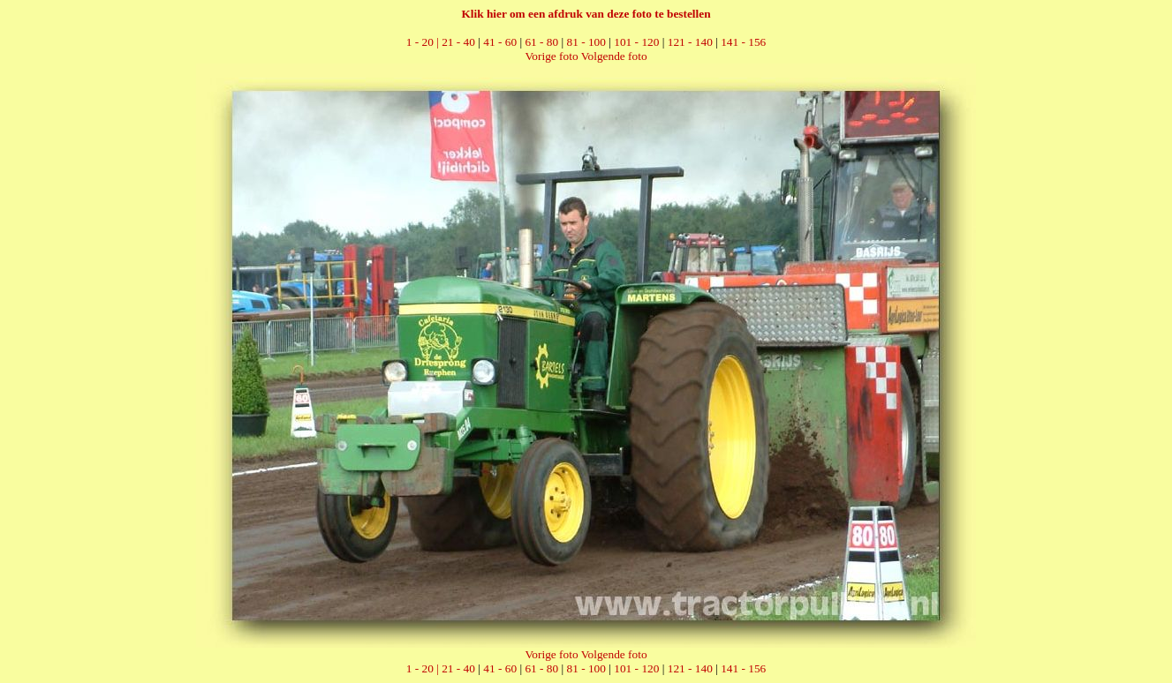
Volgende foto (614, 56)
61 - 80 (541, 42)
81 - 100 (586, 42)
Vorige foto (551, 56)
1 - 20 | (424, 42)
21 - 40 (458, 42)
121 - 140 (690, 42)
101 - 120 (636, 42)
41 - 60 (500, 42)
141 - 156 (743, 42)
